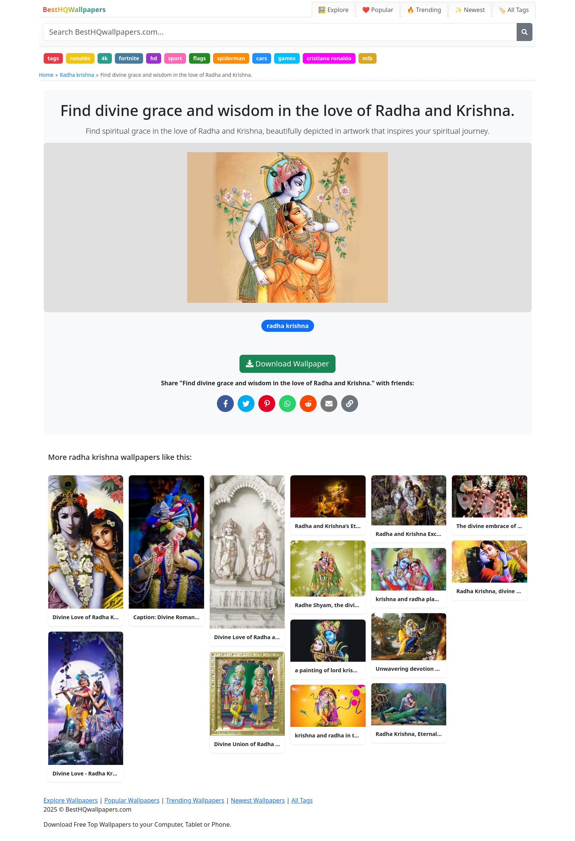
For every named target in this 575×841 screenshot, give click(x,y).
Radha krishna (77, 75)
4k (105, 58)
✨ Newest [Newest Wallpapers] (470, 10)
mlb (368, 58)
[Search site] (280, 32)
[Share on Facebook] (225, 403)
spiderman (232, 58)
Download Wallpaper (287, 364)
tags (53, 58)
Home (46, 75)
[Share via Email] (328, 403)
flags (200, 58)
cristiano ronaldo (329, 58)
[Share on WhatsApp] (287, 403)
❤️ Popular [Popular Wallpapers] (378, 10)
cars (262, 58)
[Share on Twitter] (246, 403)
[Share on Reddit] (308, 403)
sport (175, 58)
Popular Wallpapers (132, 800)
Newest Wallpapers (258, 800)
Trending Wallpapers (195, 800)
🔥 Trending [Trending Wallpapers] (424, 10)
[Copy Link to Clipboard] (349, 403)
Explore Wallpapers (71, 800)
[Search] (524, 32)
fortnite (129, 58)
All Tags (302, 800)
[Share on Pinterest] (266, 403)
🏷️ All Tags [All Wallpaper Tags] (514, 10)
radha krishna (288, 326)
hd (154, 58)
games (287, 58)
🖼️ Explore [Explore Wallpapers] (333, 10)
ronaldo (80, 58)
